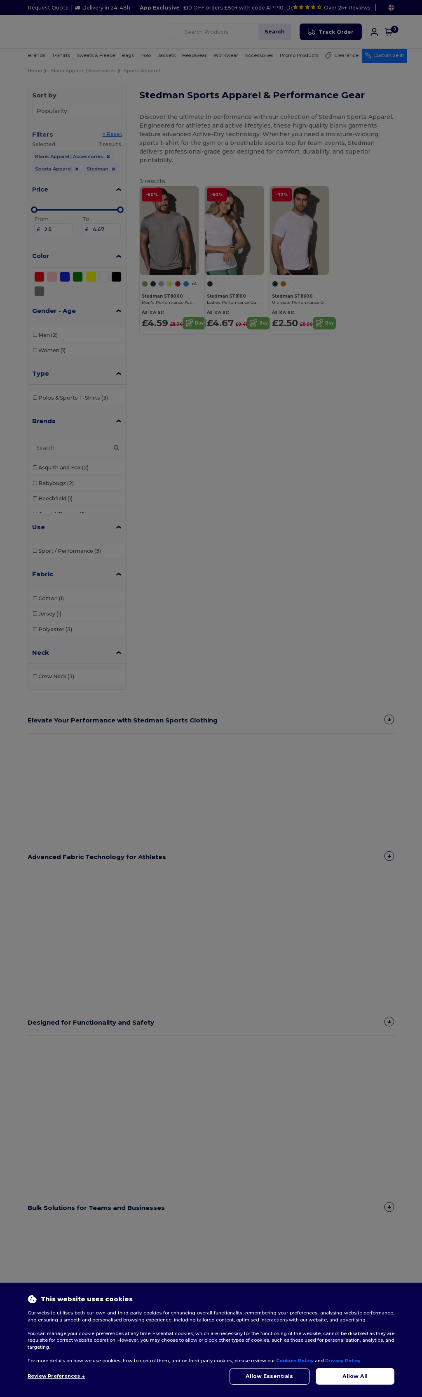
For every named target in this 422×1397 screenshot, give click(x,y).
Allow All (355, 1376)
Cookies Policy (295, 1361)
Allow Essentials (269, 1376)
